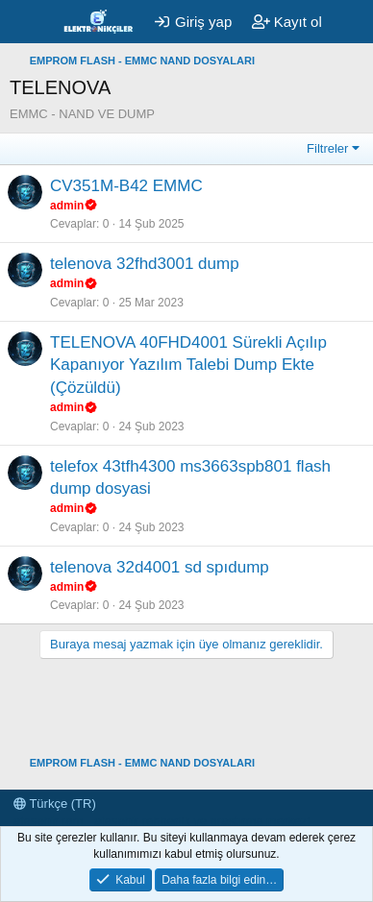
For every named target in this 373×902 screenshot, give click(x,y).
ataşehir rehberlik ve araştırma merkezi (202, 821)
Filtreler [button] (327, 148)
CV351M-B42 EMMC (126, 186)
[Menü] (26, 22)
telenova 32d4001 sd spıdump (159, 567)
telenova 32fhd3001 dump (144, 264)
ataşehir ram (48, 821)
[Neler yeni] (350, 21)
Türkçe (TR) (54, 803)
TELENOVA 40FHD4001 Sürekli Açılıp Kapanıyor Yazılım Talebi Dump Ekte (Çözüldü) (188, 365)
